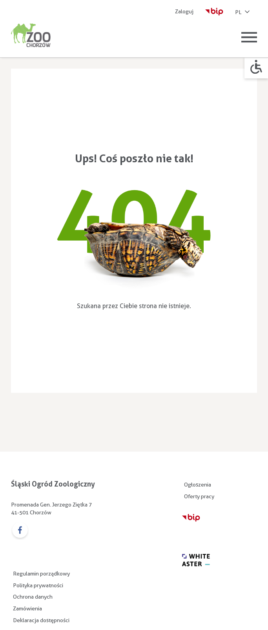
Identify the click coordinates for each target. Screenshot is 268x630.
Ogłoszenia (197, 484)
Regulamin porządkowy (41, 573)
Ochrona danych (33, 597)
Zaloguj (184, 11)
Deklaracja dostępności (41, 620)
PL (243, 12)
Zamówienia (27, 608)
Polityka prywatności (38, 585)
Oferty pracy (199, 496)
